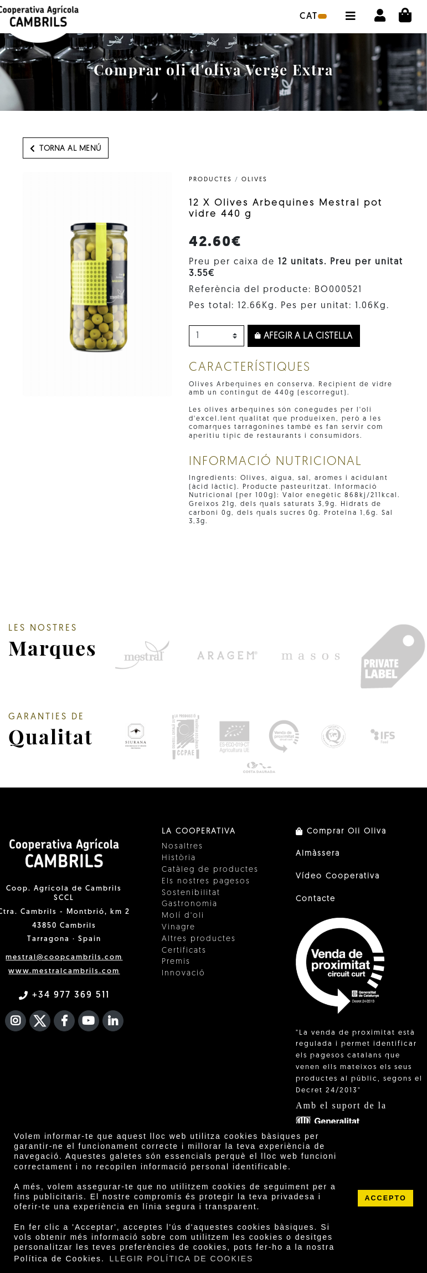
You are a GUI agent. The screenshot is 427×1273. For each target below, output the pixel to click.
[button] (350, 10)
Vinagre (179, 927)
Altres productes (199, 939)
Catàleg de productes (210, 870)
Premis (176, 962)
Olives (254, 180)
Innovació (183, 973)
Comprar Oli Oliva (341, 831)
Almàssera (318, 854)
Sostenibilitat (191, 893)
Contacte (316, 899)
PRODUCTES (210, 180)
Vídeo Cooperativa (338, 876)
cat (313, 16)
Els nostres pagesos (206, 881)
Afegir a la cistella (304, 336)
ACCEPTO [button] (385, 1198)
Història (179, 858)
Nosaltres (182, 846)
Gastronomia (190, 904)
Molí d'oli (183, 916)
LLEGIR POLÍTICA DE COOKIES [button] (182, 1258)
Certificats (184, 951)
